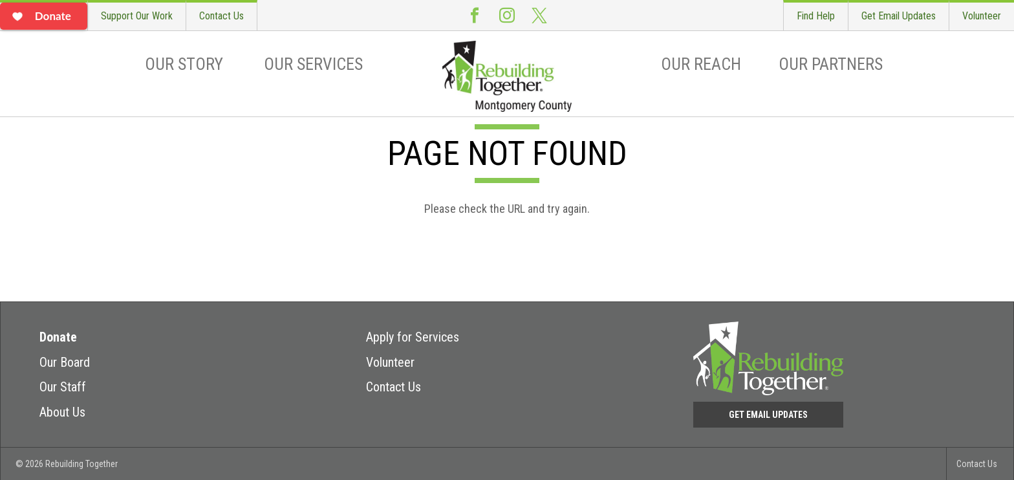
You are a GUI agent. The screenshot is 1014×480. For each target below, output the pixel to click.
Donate (58, 337)
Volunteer (981, 16)
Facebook (474, 15)
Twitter (539, 15)
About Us (62, 412)
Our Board (64, 362)
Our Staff (62, 387)
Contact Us (221, 16)
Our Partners (831, 64)
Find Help (816, 16)
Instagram (507, 15)
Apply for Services (412, 337)
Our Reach (701, 64)
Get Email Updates (898, 16)
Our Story (184, 64)
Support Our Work (137, 16)
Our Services (313, 64)
